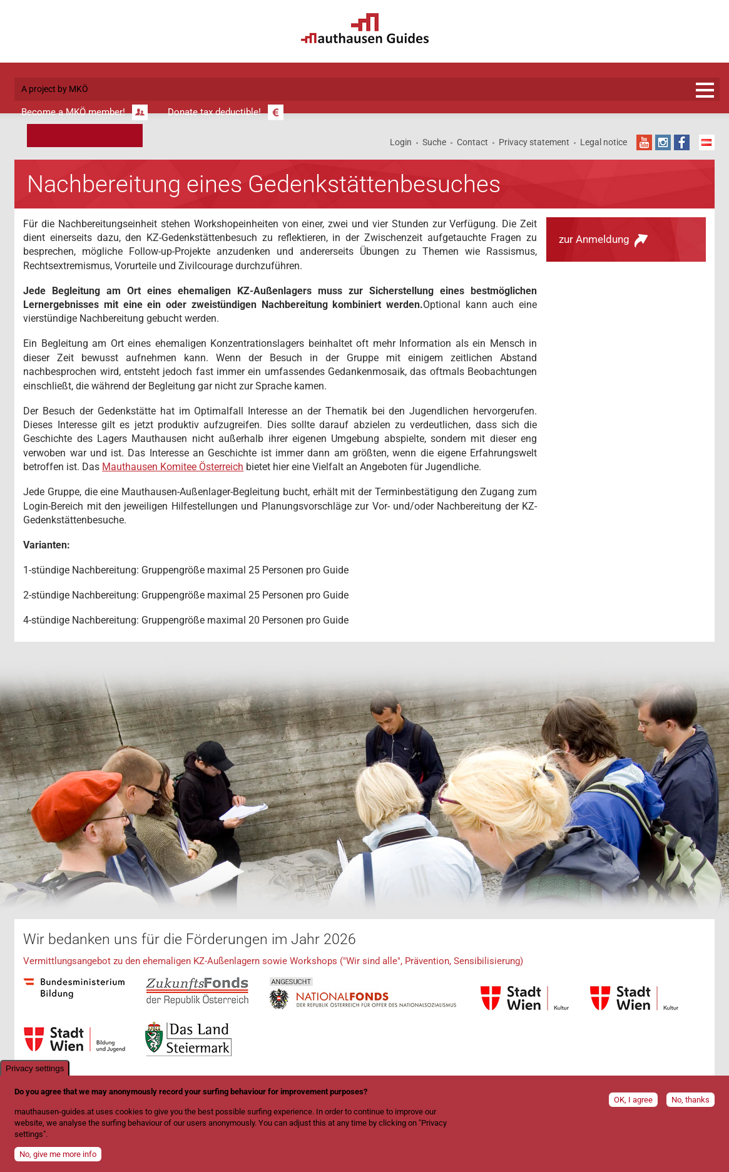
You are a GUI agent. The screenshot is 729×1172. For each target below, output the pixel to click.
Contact (472, 142)
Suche (434, 142)
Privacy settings (35, 1073)
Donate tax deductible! (214, 112)
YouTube (644, 142)
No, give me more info (57, 1159)
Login (401, 142)
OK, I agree (633, 1104)
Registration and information (705, 90)
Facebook (682, 142)
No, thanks (690, 1104)
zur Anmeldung (594, 239)
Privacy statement (534, 142)
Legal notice (603, 142)
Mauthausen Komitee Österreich (172, 467)
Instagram (663, 142)
